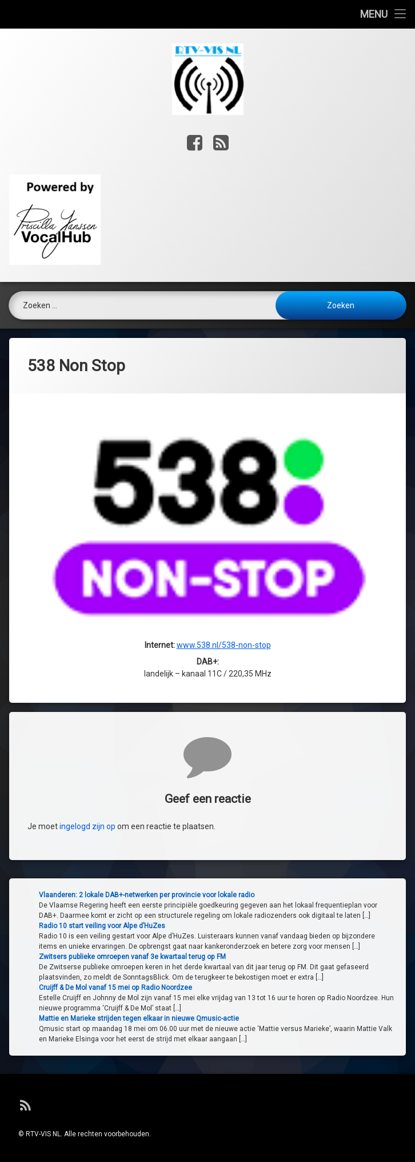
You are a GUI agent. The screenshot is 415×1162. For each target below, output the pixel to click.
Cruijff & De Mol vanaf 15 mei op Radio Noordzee (308, 988)
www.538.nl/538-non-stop (224, 634)
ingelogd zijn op (87, 898)
